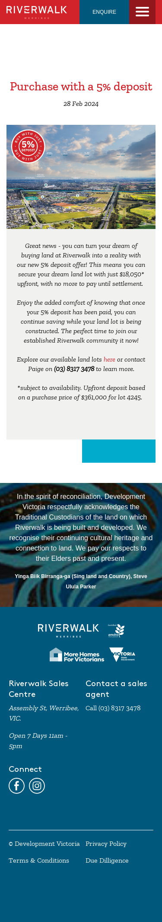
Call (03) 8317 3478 (113, 708)
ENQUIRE (104, 12)
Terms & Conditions (39, 860)
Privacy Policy (106, 844)
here (109, 359)
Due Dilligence (107, 860)
